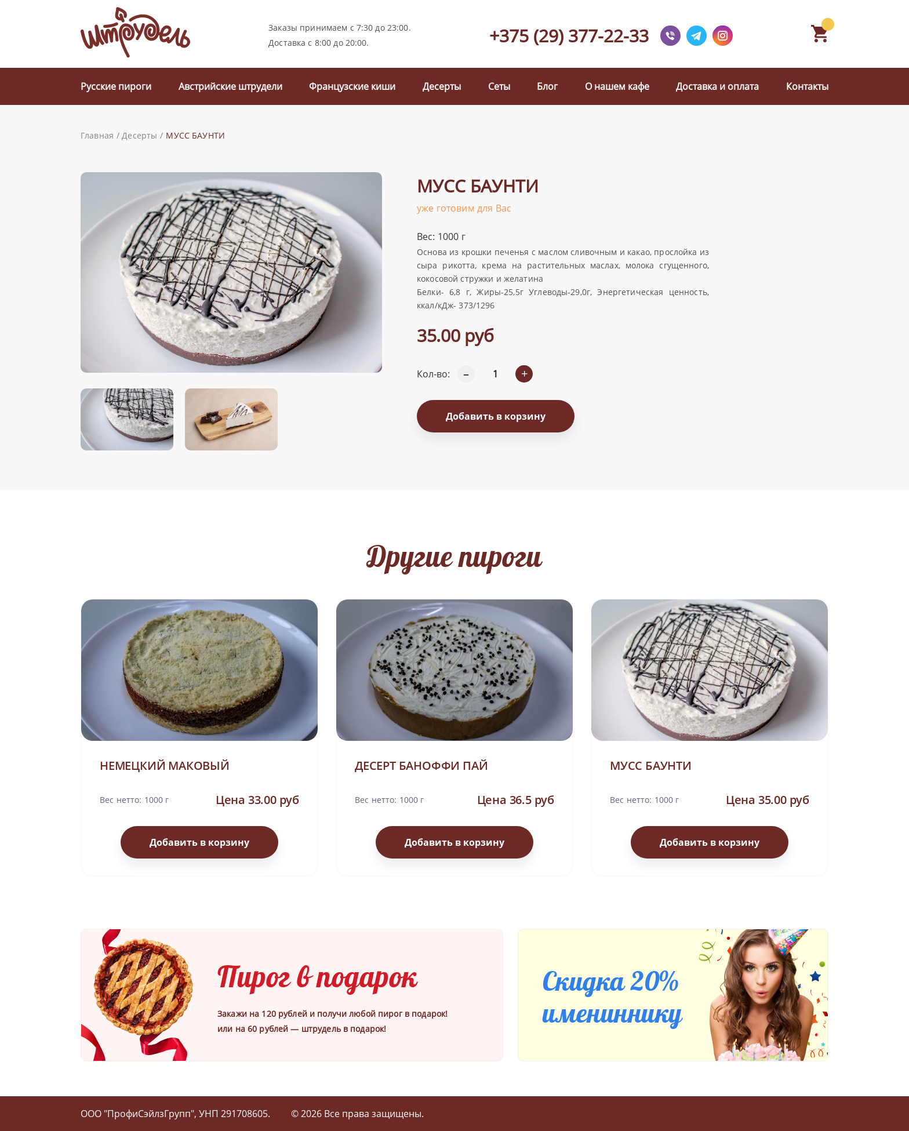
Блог (547, 86)
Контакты (807, 86)
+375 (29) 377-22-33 (569, 36)
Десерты (442, 86)
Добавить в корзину (496, 416)
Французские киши (352, 86)
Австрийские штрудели (230, 86)
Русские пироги (116, 86)
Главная (97, 135)
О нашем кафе (617, 86)
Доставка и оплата (717, 86)
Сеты (499, 86)
